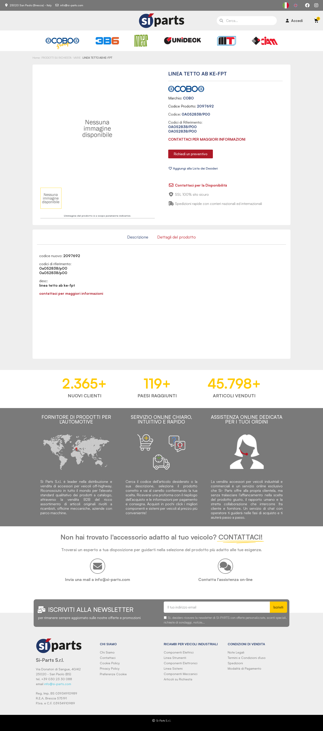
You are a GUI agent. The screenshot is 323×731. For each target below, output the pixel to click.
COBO (188, 98)
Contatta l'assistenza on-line (225, 579)
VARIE (77, 57)
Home (36, 57)
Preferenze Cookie (113, 674)
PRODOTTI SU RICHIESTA (56, 57)
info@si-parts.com (57, 684)
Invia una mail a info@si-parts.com (97, 579)
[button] (190, 154)
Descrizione (137, 236)
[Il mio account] (294, 20)
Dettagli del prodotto (176, 236)
